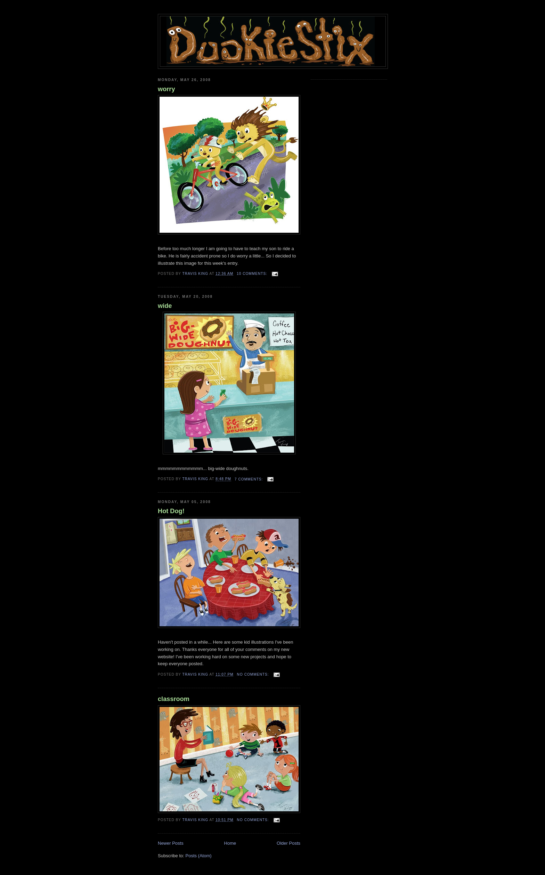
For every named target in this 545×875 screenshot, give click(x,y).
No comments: (253, 674)
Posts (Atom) (199, 855)
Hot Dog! (171, 511)
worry (166, 89)
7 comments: (249, 479)
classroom (173, 698)
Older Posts (288, 843)
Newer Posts (171, 843)
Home (230, 843)
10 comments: (253, 274)
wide (165, 305)
